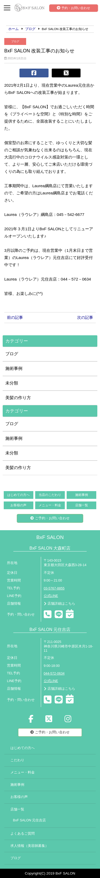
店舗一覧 (81, 505)
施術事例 (13, 368)
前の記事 (15, 317)
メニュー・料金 (50, 505)
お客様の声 (18, 505)
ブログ (15, 41)
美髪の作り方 (18, 397)
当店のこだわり (50, 495)
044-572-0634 (54, 673)
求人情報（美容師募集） (29, 846)
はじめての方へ (18, 495)
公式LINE (51, 596)
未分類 (11, 383)
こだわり (17, 760)
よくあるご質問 (22, 833)
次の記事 (85, 317)
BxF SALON (50, 537)
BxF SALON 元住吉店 (29, 820)
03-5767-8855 (54, 588)
